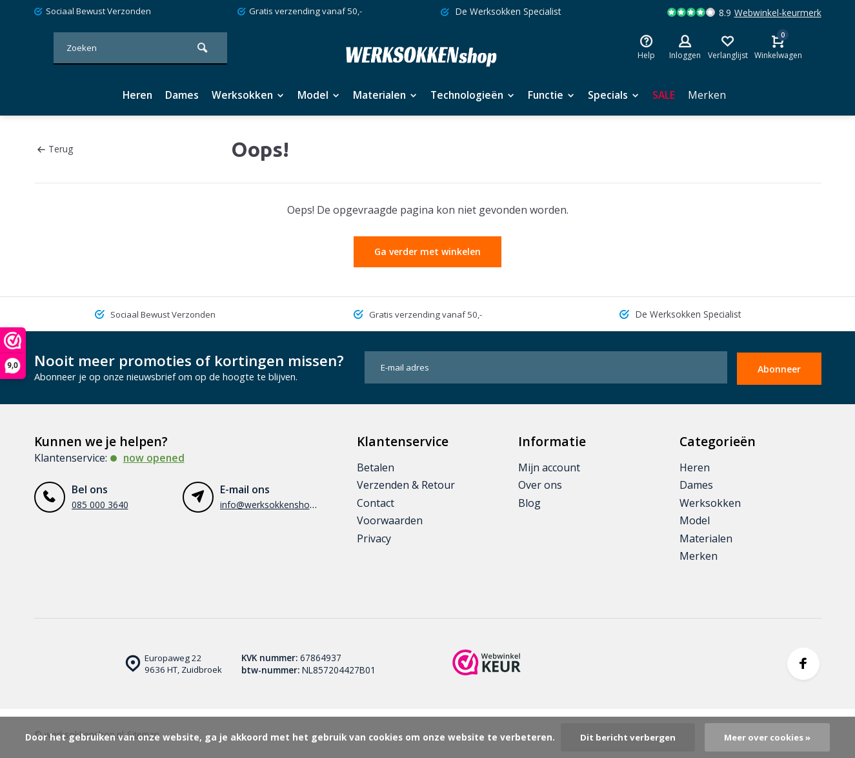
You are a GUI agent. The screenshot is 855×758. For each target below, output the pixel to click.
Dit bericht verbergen (626, 737)
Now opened (154, 455)
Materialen (383, 95)
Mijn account (549, 465)
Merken (714, 95)
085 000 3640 (100, 502)
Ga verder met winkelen (427, 251)
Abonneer (779, 366)
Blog (529, 500)
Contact (375, 500)
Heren (131, 95)
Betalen (375, 465)
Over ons (540, 483)
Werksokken (243, 95)
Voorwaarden (390, 518)
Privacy (374, 536)
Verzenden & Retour (406, 483)
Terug (55, 149)
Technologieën (474, 95)
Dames (177, 95)
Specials (620, 95)
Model (315, 95)
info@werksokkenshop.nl (272, 502)
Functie (556, 95)
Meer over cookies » (769, 737)
